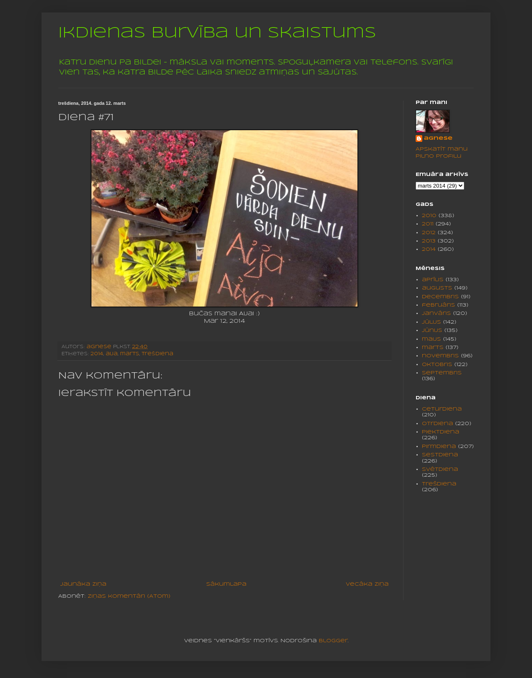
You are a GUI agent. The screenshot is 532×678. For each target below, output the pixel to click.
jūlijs (431, 322)
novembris (440, 356)
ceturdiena (442, 409)
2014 (97, 354)
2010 (429, 215)
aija (112, 354)
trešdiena (157, 354)
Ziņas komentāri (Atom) (129, 596)
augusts (437, 288)
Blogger (333, 640)
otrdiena (437, 423)
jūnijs (432, 330)
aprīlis (432, 279)
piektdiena (440, 432)
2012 (429, 232)
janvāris (436, 313)
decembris (440, 296)
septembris (442, 373)
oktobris (437, 364)
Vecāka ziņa (367, 584)
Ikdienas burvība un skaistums (217, 33)
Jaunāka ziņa (83, 584)
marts (129, 354)
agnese (438, 138)
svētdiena (440, 469)
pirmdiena (439, 446)
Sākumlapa (226, 584)
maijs (431, 339)
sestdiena (440, 455)
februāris (438, 305)
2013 (429, 241)
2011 (427, 224)
